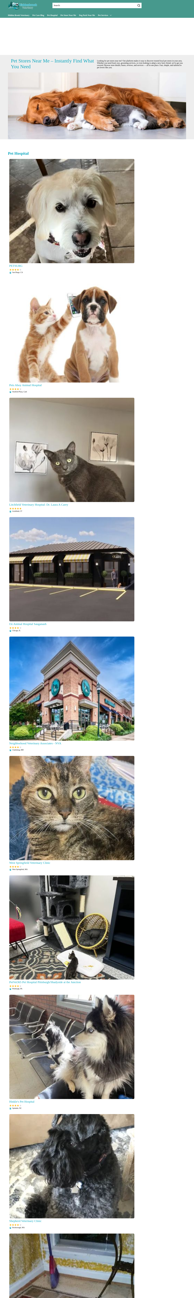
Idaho (144, 1206)
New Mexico (102, 1227)
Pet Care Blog (38, 15)
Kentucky (12, 1215)
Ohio (99, 1231)
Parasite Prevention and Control (127, 1286)
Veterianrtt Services (71, 1282)
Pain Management (106, 1286)
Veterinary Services (24, 836)
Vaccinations (118, 1289)
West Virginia (147, 1244)
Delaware (101, 1202)
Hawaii (100, 1206)
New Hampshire (14, 1227)
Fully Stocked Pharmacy (131, 1282)
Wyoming (56, 1248)
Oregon (11, 1236)
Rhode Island (102, 1236)
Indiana (55, 1210)
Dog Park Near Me (87, 15)
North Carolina (14, 1231)
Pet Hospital (52, 15)
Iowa (99, 1210)
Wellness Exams (131, 1289)
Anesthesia (84, 1282)
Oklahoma (146, 1231)
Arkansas (100, 1198)
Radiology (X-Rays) (84, 1289)
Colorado (11, 1202)
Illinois (10, 1210)
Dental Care (114, 1282)
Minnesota (101, 1219)
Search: (57, 5)
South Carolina (147, 1236)
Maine (99, 1215)
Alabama (11, 1198)
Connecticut (57, 1202)
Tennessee (56, 1240)
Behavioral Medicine (99, 1282)
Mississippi (146, 1219)
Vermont (11, 1244)
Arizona (55, 1198)
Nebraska (100, 1223)
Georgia (55, 1206)
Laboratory (58, 1286)
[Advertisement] (97, 36)
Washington (101, 1244)
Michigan (56, 1219)
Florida (11, 1206)
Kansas (144, 1210)
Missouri (11, 1223)
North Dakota (57, 1231)
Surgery (108, 1289)
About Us (57, 1282)
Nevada (145, 1223)
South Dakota (13, 1240)
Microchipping (70, 1286)
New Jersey (57, 1227)
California (146, 1198)
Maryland (145, 1215)
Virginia (55, 1244)
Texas (99, 1240)
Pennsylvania (57, 1236)
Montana (56, 1223)
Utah (143, 1240)
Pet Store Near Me (68, 15)
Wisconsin (12, 1248)
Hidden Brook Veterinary (18, 15)
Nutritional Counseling (87, 1286)
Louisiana (56, 1215)
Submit (76, 815)
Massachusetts (13, 1219)
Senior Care (98, 1289)
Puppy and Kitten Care (65, 1289)
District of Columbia (150, 1202)
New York (146, 1227)
